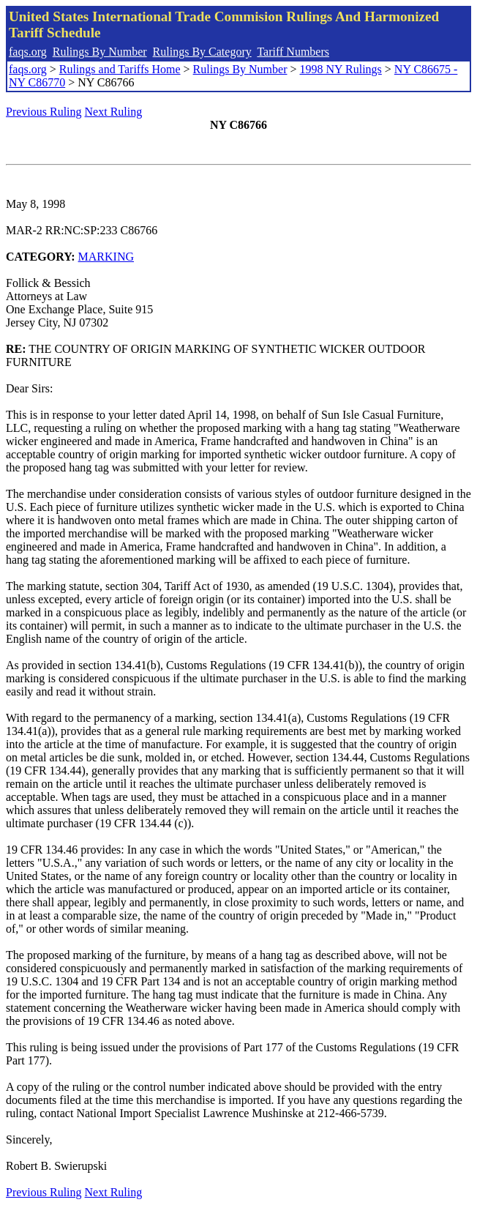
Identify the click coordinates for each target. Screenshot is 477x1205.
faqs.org (28, 51)
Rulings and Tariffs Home (120, 69)
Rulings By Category (202, 51)
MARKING (106, 256)
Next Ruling (114, 111)
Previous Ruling (44, 111)
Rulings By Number (100, 51)
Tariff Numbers (293, 51)
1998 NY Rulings (341, 69)
